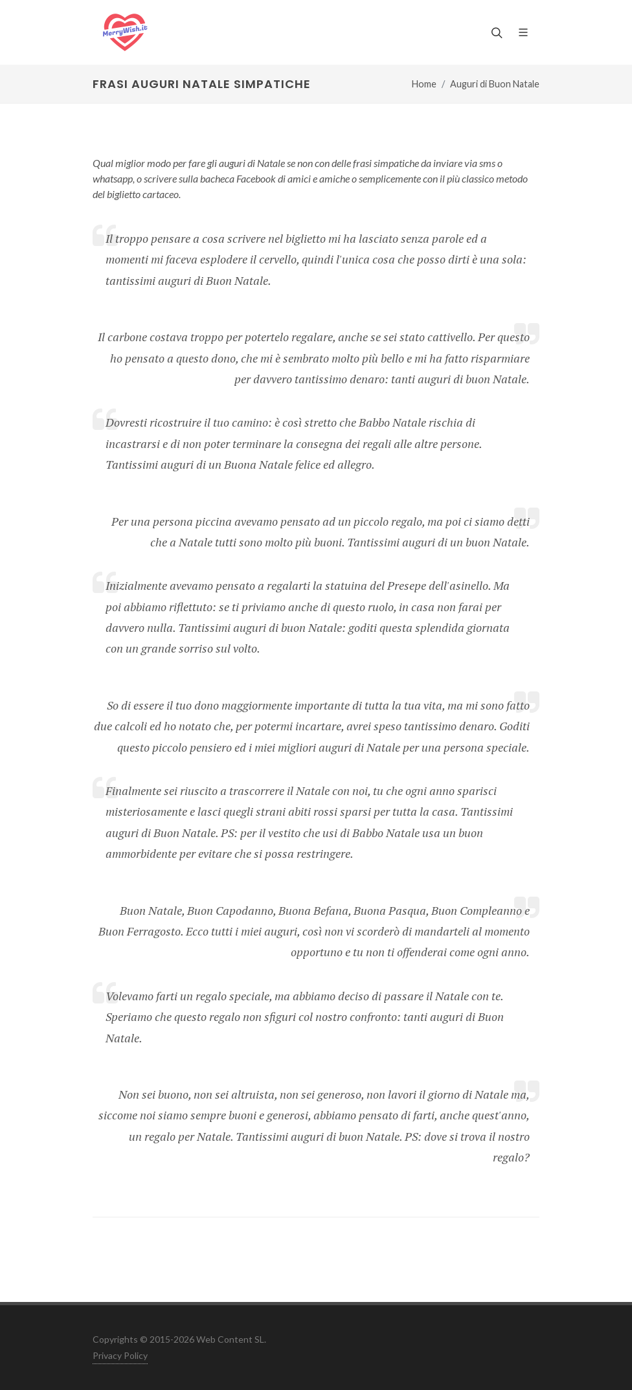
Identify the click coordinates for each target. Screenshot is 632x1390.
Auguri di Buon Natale (494, 83)
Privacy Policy (120, 1355)
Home (424, 83)
